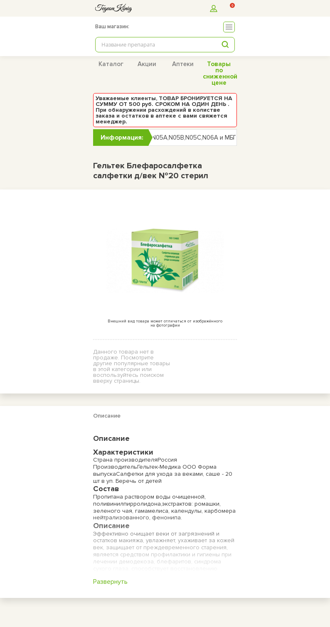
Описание (107, 415)
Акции (147, 64)
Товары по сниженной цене (220, 73)
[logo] (113, 8)
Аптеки (183, 64)
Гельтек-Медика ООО (167, 466)
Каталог (111, 64)
